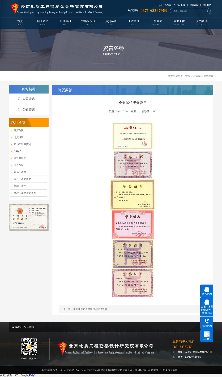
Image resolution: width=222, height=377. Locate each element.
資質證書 (26, 99)
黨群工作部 (20, 186)
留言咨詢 (194, 5)
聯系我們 (207, 5)
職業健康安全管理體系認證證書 (90, 309)
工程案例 (133, 23)
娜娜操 (32, 375)
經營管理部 (20, 158)
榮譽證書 (208, 76)
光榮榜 (17, 151)
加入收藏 (181, 5)
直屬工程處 (20, 172)
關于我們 (42, 23)
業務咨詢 (207, 291)
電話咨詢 (207, 323)
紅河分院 (19, 130)
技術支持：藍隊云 (170, 370)
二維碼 (207, 335)
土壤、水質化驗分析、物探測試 (207, 306)
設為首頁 (167, 5)
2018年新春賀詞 (22, 144)
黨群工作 (179, 23)
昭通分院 (19, 165)
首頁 (20, 23)
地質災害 (19, 137)
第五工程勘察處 (22, 179)
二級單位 (156, 23)
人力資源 (201, 23)
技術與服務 (88, 23)
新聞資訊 (65, 23)
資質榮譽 (111, 23)
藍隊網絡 (29, 327)
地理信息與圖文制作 (25, 193)
